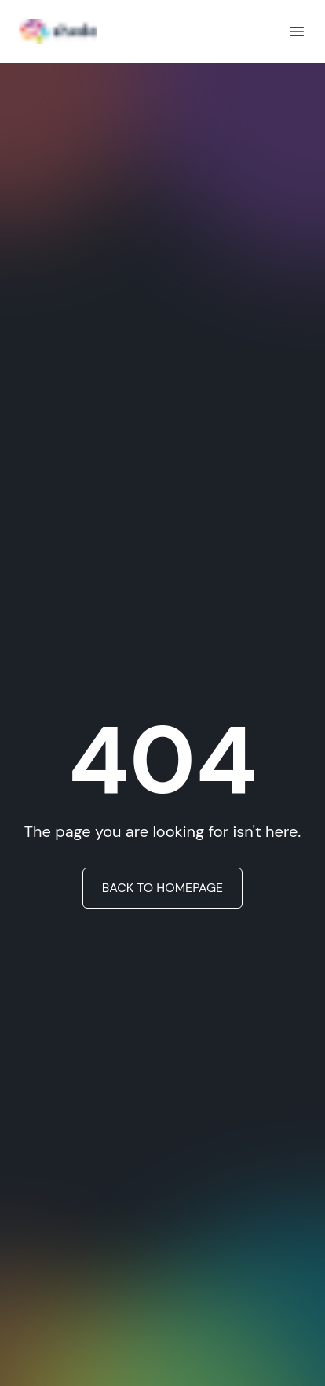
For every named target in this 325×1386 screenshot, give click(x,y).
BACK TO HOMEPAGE (162, 887)
